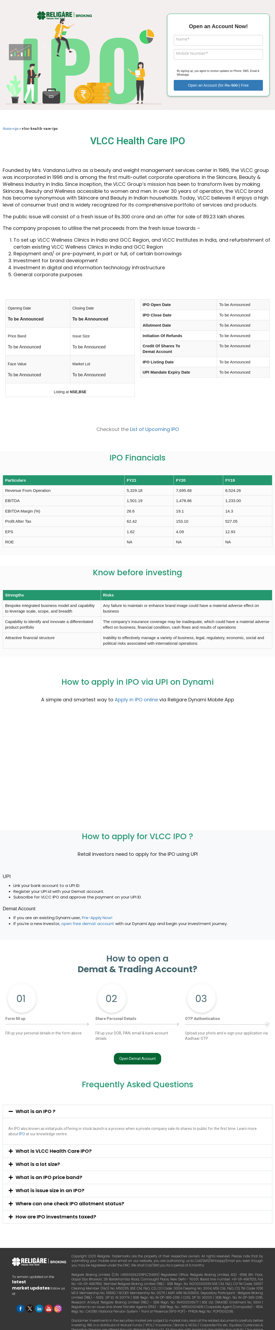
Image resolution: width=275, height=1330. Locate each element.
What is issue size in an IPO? (50, 1190)
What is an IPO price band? (49, 1177)
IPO (22, 1134)
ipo (17, 129)
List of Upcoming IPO (154, 429)
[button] (137, 1111)
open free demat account (87, 923)
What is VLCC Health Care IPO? (54, 1151)
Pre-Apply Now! (97, 917)
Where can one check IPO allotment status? (70, 1203)
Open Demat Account (137, 1058)
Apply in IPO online (136, 699)
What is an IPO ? (35, 1111)
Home (7, 129)
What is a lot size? (38, 1164)
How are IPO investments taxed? (56, 1216)
